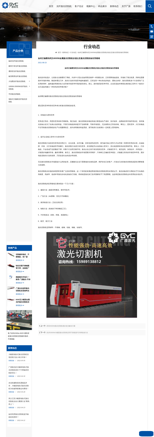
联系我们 (138, 6)
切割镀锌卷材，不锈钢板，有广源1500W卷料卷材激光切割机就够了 (22, 120)
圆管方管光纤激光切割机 (18, 66)
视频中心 (90, 6)
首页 (51, 6)
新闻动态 (114, 6)
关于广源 (126, 6)
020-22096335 (17, 367)
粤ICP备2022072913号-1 (84, 392)
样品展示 (102, 6)
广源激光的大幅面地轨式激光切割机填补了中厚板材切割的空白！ (19, 236)
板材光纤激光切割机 (16, 61)
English (52, 375)
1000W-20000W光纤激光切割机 (18, 88)
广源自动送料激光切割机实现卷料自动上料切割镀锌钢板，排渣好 (22, 154)
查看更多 (20, 124)
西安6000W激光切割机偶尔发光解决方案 (61, 339)
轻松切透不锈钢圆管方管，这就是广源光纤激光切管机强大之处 (22, 131)
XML (93, 389)
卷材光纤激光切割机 (89, 356)
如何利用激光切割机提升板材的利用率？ (19, 282)
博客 (51, 368)
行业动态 (73, 65)
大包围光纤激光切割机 (17, 82)
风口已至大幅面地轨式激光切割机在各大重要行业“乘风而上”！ (19, 267)
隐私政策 (53, 372)
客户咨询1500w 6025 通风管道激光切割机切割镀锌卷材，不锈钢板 (19, 202)
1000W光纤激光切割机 (90, 364)
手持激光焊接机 (14, 94)
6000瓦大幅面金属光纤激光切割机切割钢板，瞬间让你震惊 (23, 165)
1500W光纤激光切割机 (90, 379)
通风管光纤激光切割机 (17, 71)
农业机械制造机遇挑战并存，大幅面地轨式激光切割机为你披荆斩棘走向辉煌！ (19, 252)
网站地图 (88, 389)
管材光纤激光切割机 (89, 353)
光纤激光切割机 (64, 6)
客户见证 (79, 6)
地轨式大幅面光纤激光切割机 (18, 101)
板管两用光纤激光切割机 (18, 76)
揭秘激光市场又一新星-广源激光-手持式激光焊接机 (23, 142)
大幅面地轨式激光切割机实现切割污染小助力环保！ (19, 222)
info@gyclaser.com (19, 359)
